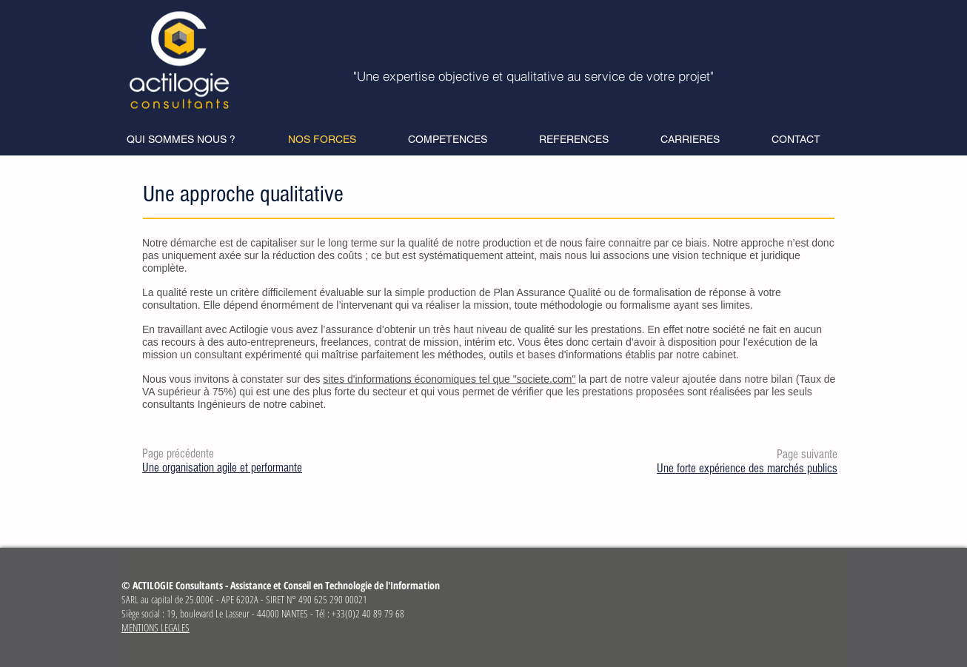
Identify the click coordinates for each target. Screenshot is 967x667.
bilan (782, 379)
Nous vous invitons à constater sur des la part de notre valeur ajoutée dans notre (456, 379)
